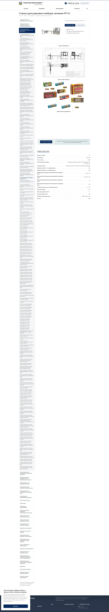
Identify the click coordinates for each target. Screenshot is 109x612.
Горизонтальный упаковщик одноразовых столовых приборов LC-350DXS (26, 53)
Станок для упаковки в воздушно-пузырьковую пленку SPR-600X (26, 159)
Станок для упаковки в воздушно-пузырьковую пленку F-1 (27, 181)
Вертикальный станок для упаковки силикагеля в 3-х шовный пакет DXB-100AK (25, 83)
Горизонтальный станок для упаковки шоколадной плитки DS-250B (26, 379)
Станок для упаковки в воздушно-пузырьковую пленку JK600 (26, 61)
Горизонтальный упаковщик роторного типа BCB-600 (26, 305)
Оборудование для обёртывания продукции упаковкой (26, 562)
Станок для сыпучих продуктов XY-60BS (26, 302)
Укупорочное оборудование (23, 507)
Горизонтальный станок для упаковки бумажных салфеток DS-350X (26, 404)
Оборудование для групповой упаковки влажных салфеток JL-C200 (26, 152)
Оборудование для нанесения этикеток (25, 516)
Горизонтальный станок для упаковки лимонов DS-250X (26, 460)
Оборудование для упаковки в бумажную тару (26, 487)
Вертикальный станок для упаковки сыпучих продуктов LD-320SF (27, 256)
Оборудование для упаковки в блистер (24, 483)
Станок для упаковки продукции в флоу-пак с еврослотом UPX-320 (27, 75)
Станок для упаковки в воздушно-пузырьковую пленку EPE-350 (26, 128)
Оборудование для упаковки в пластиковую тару (26, 492)
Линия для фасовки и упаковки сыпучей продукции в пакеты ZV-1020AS (27, 144)
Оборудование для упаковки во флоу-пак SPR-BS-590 (27, 224)
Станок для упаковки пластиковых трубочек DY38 (26, 212)
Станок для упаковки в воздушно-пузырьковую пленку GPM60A (26, 174)
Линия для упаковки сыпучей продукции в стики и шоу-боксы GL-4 (26, 111)
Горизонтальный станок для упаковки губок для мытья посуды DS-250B (26, 397)
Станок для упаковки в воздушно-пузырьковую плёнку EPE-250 (26, 185)
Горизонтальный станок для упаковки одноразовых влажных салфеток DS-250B (27, 416)
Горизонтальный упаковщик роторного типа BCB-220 (26, 317)
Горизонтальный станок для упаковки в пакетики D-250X (26, 279)
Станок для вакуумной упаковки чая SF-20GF (27, 296)
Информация (60, 8)
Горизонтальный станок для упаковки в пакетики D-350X (26, 276)
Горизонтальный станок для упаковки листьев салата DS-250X (26, 463)
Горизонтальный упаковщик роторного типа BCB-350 (26, 311)
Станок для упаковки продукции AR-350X (27, 189)
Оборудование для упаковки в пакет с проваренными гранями (25, 478)
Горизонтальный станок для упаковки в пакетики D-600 (26, 270)
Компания (42, 8)
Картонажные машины (25, 569)
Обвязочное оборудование (26, 548)
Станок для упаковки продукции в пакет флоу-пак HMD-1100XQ (27, 68)
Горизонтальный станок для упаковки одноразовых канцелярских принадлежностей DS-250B (27, 421)
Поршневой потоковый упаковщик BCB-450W (25, 322)
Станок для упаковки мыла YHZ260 (25, 139)
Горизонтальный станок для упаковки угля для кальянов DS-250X (26, 356)
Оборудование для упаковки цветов (24, 552)
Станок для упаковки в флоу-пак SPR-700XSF (27, 192)
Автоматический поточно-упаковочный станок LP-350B (26, 250)
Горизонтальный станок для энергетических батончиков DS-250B (27, 449)
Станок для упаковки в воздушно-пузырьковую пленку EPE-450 (26, 124)
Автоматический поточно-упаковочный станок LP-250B (26, 253)
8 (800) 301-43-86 (73, 3)
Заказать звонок (84, 3)
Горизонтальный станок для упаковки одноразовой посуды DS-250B (26, 438)
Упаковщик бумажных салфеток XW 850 (27, 338)
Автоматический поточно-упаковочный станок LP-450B (26, 247)
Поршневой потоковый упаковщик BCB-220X (25, 328)
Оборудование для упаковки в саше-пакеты (26, 536)
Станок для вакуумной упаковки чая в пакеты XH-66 (27, 299)
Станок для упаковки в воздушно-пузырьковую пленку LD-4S (26, 71)
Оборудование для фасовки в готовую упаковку (24, 540)
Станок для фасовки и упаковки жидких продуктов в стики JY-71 (27, 108)
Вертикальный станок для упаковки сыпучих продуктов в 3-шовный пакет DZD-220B (27, 79)
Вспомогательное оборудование (24, 577)
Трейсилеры (23, 503)
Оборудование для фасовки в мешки (24, 573)
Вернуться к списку (23, 591)
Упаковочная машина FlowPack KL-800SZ (26, 202)
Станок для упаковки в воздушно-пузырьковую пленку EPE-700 (26, 119)
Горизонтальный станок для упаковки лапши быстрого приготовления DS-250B (26, 367)
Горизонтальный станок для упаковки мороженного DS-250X (27, 457)
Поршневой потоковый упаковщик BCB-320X (25, 325)
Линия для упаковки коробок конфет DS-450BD (26, 387)
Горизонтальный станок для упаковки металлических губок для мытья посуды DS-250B (26, 434)
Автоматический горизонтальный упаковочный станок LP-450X (26, 236)
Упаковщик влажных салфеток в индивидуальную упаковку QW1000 (27, 332)
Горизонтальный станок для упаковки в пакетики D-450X (26, 273)
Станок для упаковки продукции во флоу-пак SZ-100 (27, 156)
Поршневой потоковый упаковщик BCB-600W (25, 320)
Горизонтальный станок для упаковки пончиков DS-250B (26, 400)
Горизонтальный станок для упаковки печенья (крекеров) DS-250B (27, 375)
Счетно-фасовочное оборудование (25, 545)
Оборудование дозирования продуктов (26, 497)
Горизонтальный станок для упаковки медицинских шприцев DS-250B (26, 430)
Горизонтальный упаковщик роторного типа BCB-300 (26, 314)
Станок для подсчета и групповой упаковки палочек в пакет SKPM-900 (26, 43)
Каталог (26, 8)
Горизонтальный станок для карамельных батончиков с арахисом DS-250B (26, 453)
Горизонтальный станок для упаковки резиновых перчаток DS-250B (26, 352)
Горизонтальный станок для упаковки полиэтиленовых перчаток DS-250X (26, 360)
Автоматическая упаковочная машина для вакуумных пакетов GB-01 (27, 286)
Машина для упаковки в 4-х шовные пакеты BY (25, 215)
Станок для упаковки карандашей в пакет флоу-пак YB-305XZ (26, 100)
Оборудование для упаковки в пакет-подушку (26, 20)
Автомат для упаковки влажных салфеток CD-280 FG (27, 346)
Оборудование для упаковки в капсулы (24, 520)
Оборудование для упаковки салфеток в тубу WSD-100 (26, 260)
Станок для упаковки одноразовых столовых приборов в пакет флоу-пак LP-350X (26, 48)
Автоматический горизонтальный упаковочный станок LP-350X (26, 240)
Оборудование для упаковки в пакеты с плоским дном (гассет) (25, 25)
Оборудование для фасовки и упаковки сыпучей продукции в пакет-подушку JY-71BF (26, 104)
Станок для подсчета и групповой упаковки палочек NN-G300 (27, 35)
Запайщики (22, 566)
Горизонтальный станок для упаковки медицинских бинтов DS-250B (26, 445)
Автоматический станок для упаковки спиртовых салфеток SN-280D (26, 206)
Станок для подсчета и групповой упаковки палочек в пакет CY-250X (26, 39)
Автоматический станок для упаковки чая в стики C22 (26, 218)
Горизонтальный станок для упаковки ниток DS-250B (26, 393)
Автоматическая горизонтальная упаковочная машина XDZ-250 (26, 342)
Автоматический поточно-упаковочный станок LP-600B (26, 244)
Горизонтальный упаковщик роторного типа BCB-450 (26, 308)
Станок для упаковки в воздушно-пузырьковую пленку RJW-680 (26, 163)
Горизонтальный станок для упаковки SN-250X (26, 267)
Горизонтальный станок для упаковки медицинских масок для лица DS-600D (26, 467)
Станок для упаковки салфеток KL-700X (26, 136)
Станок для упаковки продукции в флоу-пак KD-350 (27, 167)
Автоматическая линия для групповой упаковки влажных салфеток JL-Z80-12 (26, 148)
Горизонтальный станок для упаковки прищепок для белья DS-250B (26, 412)
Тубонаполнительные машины (25, 532)
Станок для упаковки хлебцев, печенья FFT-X (26, 178)
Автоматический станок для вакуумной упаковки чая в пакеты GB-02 (26, 282)
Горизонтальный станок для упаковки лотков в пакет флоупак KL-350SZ (26, 88)
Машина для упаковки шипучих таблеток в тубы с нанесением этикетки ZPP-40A (26, 199)
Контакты (77, 8)
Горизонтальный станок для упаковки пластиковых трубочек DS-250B (27, 408)
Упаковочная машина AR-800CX (26, 141)
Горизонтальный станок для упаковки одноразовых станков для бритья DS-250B (26, 425)
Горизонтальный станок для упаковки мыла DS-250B (26, 442)
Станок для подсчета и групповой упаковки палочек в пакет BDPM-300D (26, 57)
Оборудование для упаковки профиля (24, 524)
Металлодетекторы (25, 500)
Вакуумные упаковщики (25, 528)
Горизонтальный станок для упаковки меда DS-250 (26, 349)
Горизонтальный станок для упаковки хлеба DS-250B (26, 364)
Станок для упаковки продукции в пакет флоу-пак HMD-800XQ (27, 65)
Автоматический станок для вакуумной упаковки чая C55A (26, 221)
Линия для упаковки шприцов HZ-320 (27, 209)
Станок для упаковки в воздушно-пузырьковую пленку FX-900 (26, 96)
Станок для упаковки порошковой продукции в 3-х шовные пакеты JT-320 (26, 92)
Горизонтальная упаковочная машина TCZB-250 (26, 335)
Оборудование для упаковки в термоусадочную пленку (26, 511)
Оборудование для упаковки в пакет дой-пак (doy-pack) (26, 473)
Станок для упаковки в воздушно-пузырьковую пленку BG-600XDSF (26, 132)
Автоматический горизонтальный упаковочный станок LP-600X (26, 232)
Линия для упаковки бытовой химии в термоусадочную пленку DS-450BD (27, 384)
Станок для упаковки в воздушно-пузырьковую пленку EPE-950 (26, 115)
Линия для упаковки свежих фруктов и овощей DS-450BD (26, 390)
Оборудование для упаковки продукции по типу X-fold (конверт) (25, 557)
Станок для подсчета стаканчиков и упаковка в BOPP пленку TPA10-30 (26, 263)
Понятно (15, 606)
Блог (52, 604)
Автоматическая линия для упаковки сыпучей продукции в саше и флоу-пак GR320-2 (26, 170)
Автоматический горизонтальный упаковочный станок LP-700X (26, 228)
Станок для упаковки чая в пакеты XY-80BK (25, 290)
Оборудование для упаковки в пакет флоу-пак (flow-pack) (26, 30)
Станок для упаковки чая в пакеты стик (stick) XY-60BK (25, 293)
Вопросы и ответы (69, 604)
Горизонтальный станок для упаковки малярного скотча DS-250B (27, 371)
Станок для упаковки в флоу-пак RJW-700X (27, 195)
